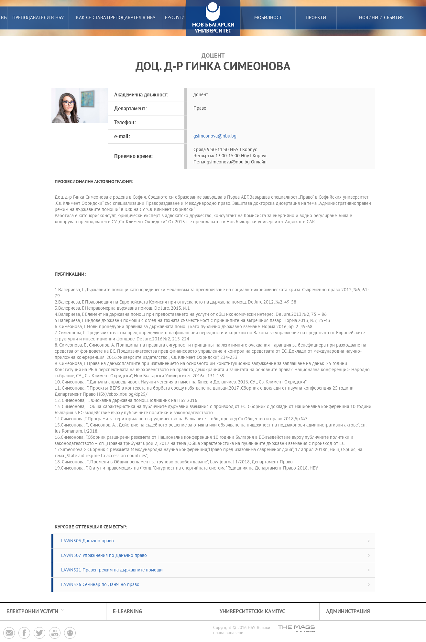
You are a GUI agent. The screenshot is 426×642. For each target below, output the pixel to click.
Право (199, 108)
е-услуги (175, 18)
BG (4, 18)
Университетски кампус (252, 611)
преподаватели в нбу (38, 18)
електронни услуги (32, 611)
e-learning (127, 611)
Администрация (348, 611)
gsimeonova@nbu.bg (214, 136)
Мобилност (268, 18)
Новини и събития (381, 18)
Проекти (316, 18)
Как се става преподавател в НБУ (115, 18)
